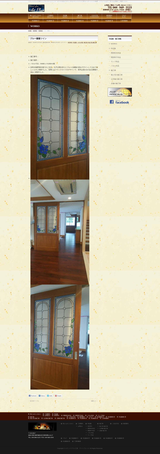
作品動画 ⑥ (94, 418)
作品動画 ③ (122, 417)
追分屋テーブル (33, 401)
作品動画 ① (100, 417)
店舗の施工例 (116, 83)
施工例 (86, 42)
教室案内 (82, 417)
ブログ (91, 417)
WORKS (70, 42)
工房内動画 (105, 418)
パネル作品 (80, 42)
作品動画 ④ (72, 418)
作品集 (75, 42)
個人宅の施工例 (92, 42)
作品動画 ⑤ (83, 418)
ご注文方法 (72, 417)
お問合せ (47, 415)
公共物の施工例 (116, 79)
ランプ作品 (115, 61)
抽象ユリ (94, 401)
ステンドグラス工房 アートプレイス (77, 448)
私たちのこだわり (35, 414)
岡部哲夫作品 (116, 53)
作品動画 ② (111, 417)
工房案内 (47, 414)
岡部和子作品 (116, 57)
